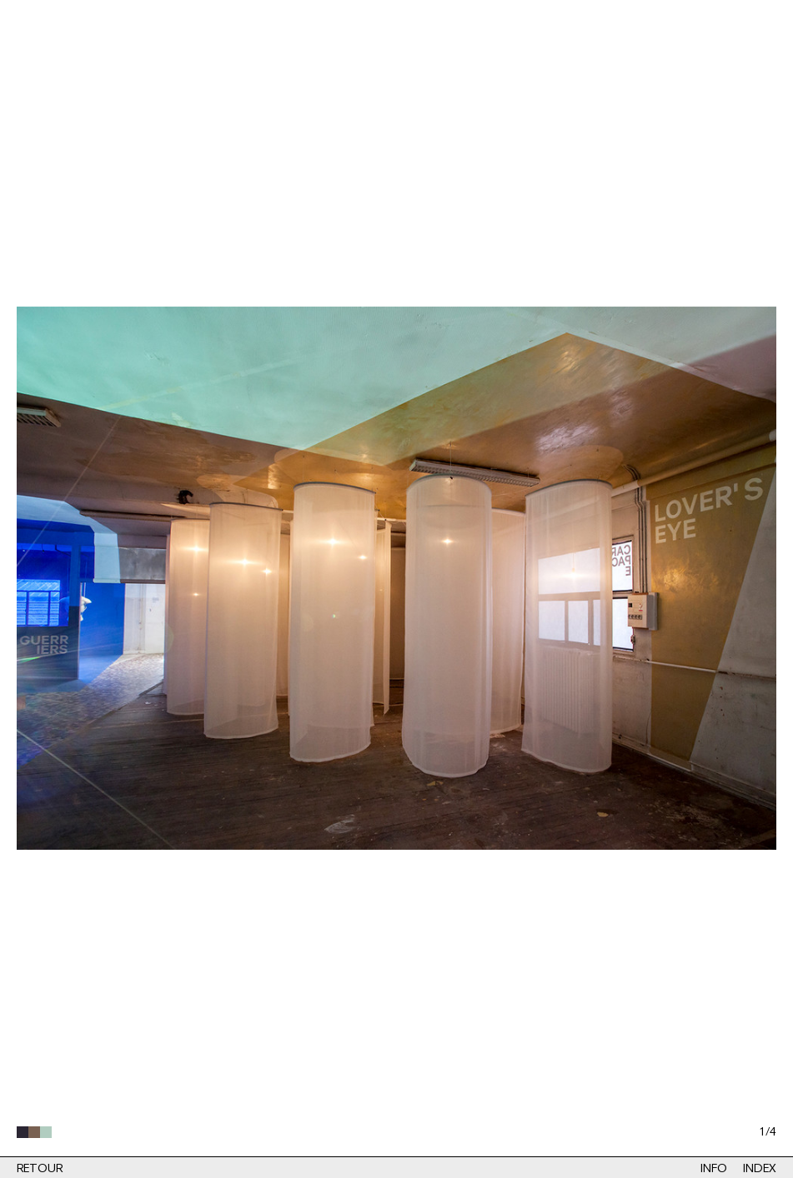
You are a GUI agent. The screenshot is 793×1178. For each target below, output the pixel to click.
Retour (40, 1169)
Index (759, 1169)
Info (713, 1169)
